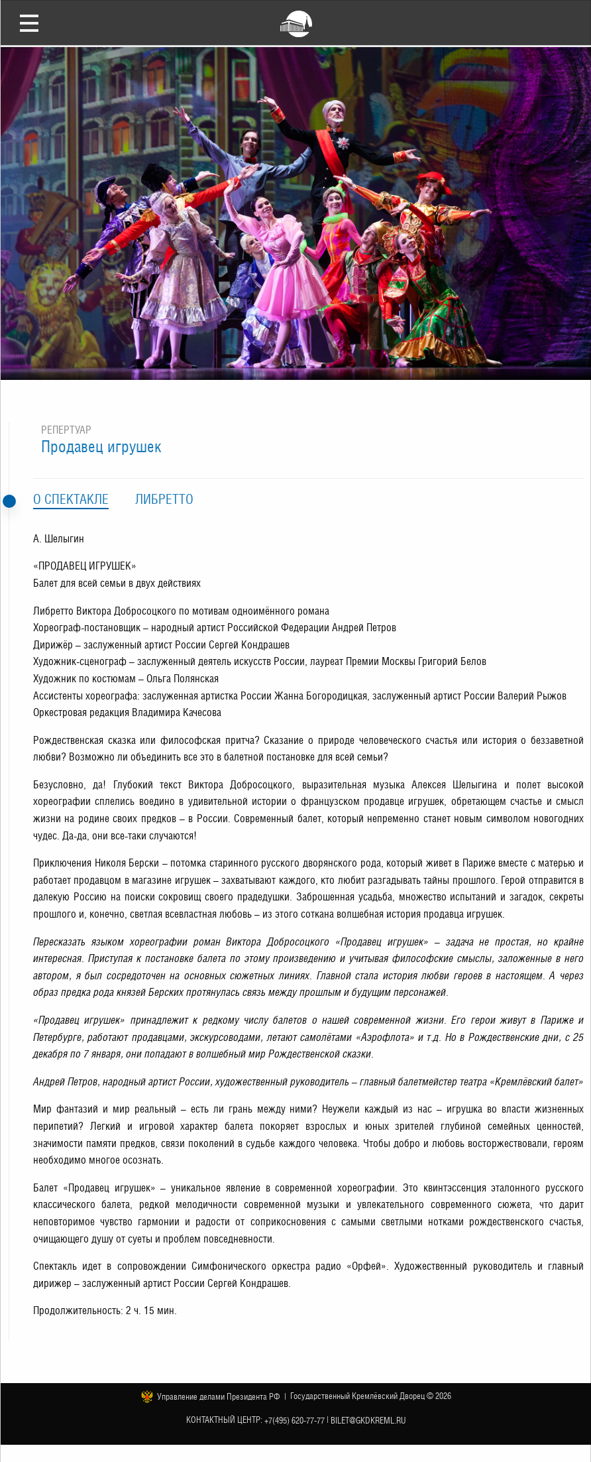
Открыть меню (29, 22)
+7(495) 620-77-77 (294, 1421)
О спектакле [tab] (71, 499)
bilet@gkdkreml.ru (368, 1421)
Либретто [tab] (164, 499)
